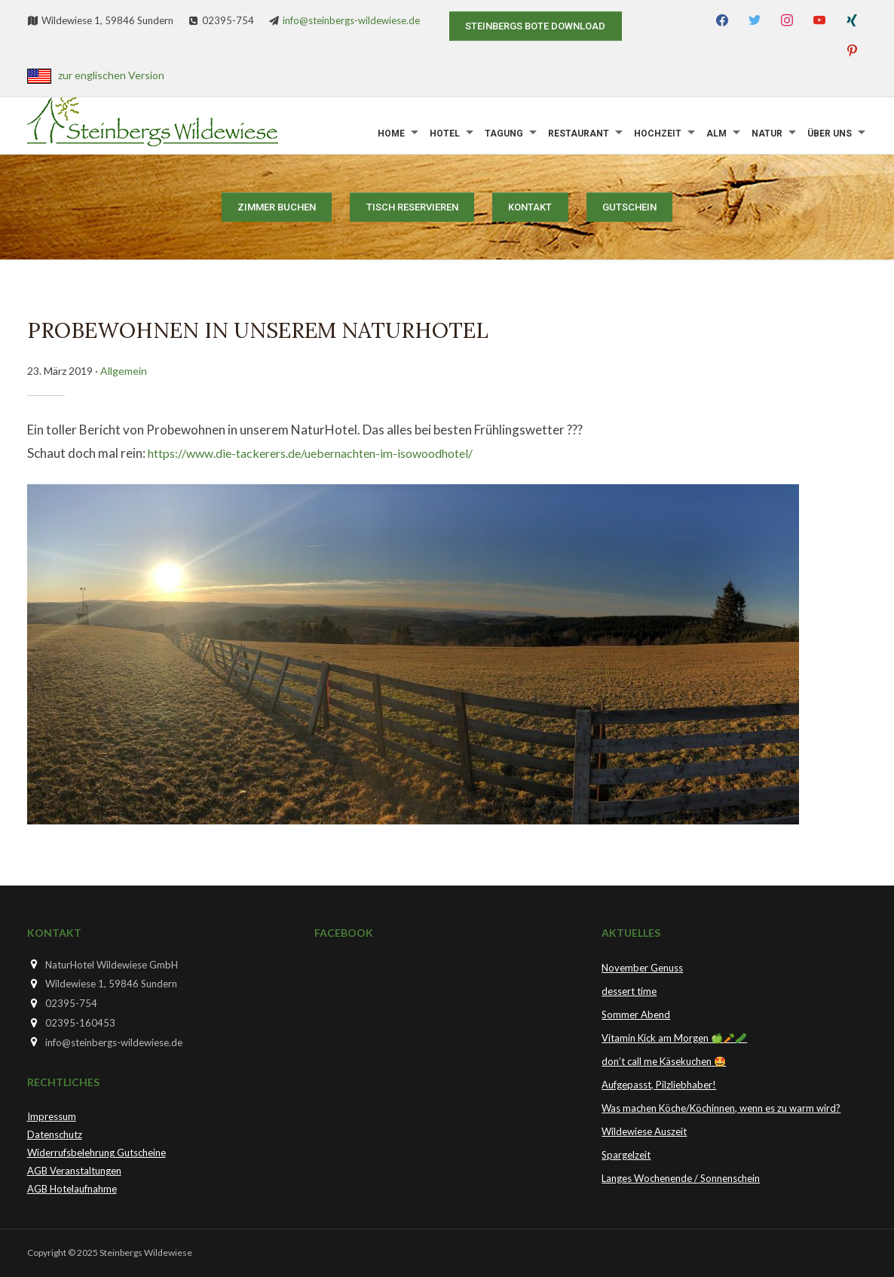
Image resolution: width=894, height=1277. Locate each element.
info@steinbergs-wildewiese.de (351, 20)
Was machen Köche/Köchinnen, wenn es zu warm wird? (721, 1108)
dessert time (629, 991)
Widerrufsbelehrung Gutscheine (96, 1153)
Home (391, 133)
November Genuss (642, 968)
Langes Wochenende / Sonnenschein (681, 1178)
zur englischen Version (111, 75)
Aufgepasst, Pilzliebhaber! (659, 1085)
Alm (716, 133)
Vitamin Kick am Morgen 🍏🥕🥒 (674, 1038)
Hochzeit (657, 133)
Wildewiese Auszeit (644, 1131)
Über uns (829, 133)
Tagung (504, 133)
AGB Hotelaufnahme (72, 1189)
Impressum (51, 1116)
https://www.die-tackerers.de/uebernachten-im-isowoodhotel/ (324, 453)
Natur (767, 133)
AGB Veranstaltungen (74, 1171)
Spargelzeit (626, 1155)
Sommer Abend (636, 1014)
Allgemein (123, 370)
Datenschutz (54, 1134)
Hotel (445, 133)
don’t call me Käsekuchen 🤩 (664, 1061)
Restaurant (578, 133)
